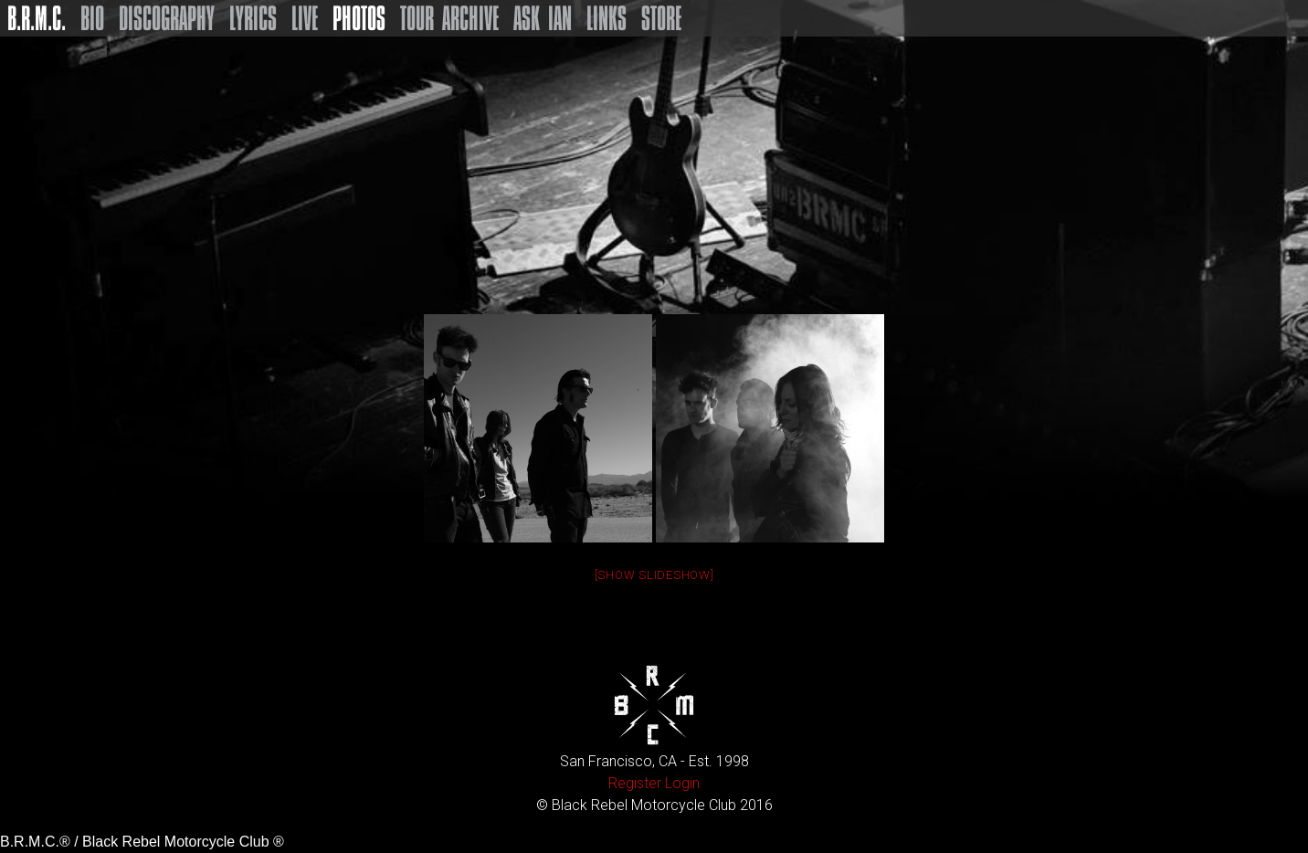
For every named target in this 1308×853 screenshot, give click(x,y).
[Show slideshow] (654, 575)
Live (304, 18)
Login (682, 783)
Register (634, 783)
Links (606, 18)
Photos (358, 18)
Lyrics (253, 18)
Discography (167, 18)
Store (661, 18)
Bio (92, 18)
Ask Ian (542, 18)
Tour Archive (449, 18)
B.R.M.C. (36, 18)
